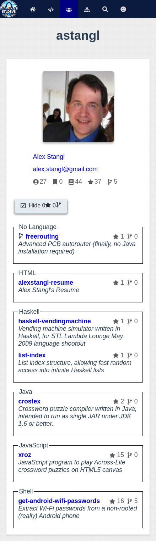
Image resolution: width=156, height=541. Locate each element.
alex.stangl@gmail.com (65, 169)
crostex (29, 401)
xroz (24, 454)
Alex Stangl (49, 156)
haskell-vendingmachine (54, 321)
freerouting (42, 236)
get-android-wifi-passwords (59, 500)
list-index (31, 355)
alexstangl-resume (45, 282)
